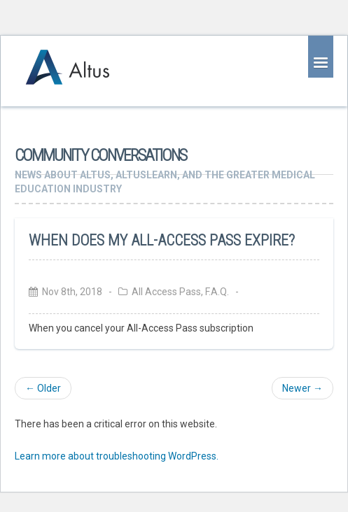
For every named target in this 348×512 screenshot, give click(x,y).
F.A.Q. (217, 291)
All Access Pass (166, 291)
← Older (43, 388)
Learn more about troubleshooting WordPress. (116, 456)
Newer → (302, 388)
